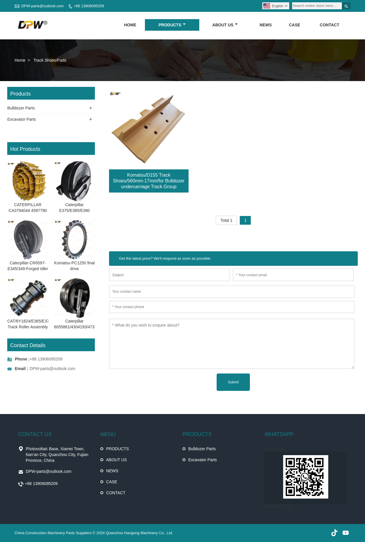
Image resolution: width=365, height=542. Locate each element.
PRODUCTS (172, 25)
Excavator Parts (21, 119)
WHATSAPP (279, 434)
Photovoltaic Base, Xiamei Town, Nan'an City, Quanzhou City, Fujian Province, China (57, 454)
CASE (294, 25)
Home (19, 60)
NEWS (266, 25)
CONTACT (329, 25)
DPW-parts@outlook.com (42, 6)
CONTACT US (34, 434)
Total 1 (226, 220)
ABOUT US (225, 25)
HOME (130, 25)
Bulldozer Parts (21, 108)
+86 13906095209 (89, 6)
